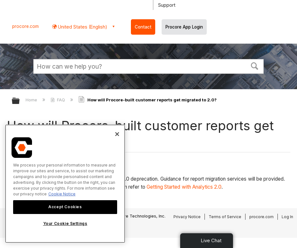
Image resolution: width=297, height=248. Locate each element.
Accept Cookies (65, 206)
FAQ (58, 99)
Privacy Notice (187, 216)
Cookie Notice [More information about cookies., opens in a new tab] (62, 194)
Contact (143, 27)
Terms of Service (225, 216)
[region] (65, 183)
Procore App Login (184, 27)
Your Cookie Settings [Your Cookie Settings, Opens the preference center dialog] (65, 223)
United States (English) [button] (82, 27)
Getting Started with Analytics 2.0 (184, 187)
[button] (255, 65)
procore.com (25, 26)
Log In (287, 216)
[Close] (117, 134)
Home (32, 99)
